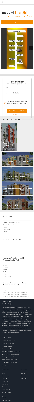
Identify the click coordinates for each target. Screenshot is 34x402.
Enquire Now (17, 22)
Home (3, 373)
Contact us (5, 384)
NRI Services (23, 376)
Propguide (5, 381)
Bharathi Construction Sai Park (16, 14)
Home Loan (23, 373)
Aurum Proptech (6, 400)
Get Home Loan (6, 392)
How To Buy (23, 378)
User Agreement (6, 376)
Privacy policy (5, 387)
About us (4, 378)
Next (31, 48)
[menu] (2, 2)
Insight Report (6, 389)
